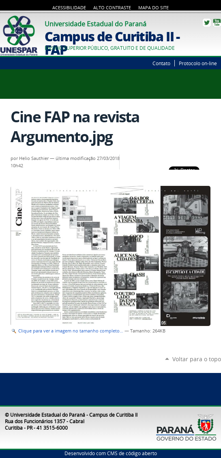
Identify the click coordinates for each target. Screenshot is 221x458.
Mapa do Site (153, 8)
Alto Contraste (112, 8)
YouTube (217, 23)
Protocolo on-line (198, 63)
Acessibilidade (69, 8)
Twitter (207, 23)
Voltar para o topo (196, 359)
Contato (161, 63)
